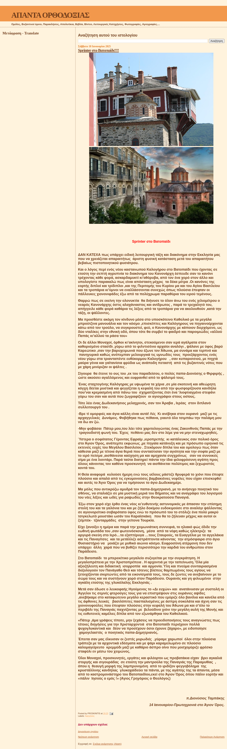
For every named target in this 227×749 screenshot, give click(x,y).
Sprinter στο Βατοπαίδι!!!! (98, 50)
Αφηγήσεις (90, 716)
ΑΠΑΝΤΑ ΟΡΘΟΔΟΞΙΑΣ (50, 15)
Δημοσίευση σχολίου (88, 731)
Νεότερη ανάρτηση (88, 736)
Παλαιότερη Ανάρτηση (212, 736)
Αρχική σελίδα (149, 736)
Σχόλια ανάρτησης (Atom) (107, 743)
